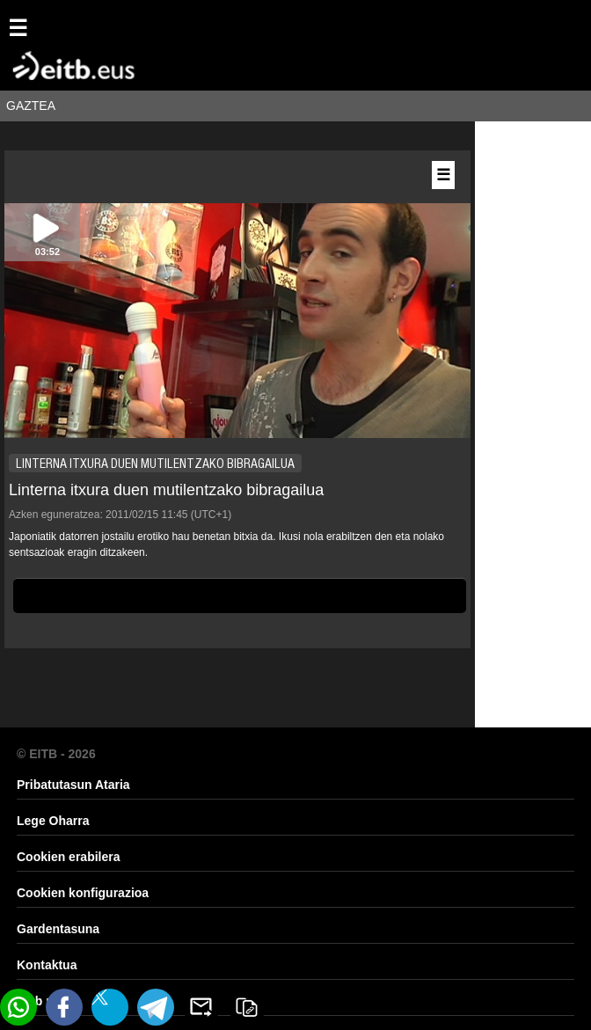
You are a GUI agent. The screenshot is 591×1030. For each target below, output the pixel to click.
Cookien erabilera (68, 857)
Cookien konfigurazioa (83, 893)
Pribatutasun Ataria (73, 785)
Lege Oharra (53, 821)
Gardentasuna (58, 929)
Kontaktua (47, 965)
